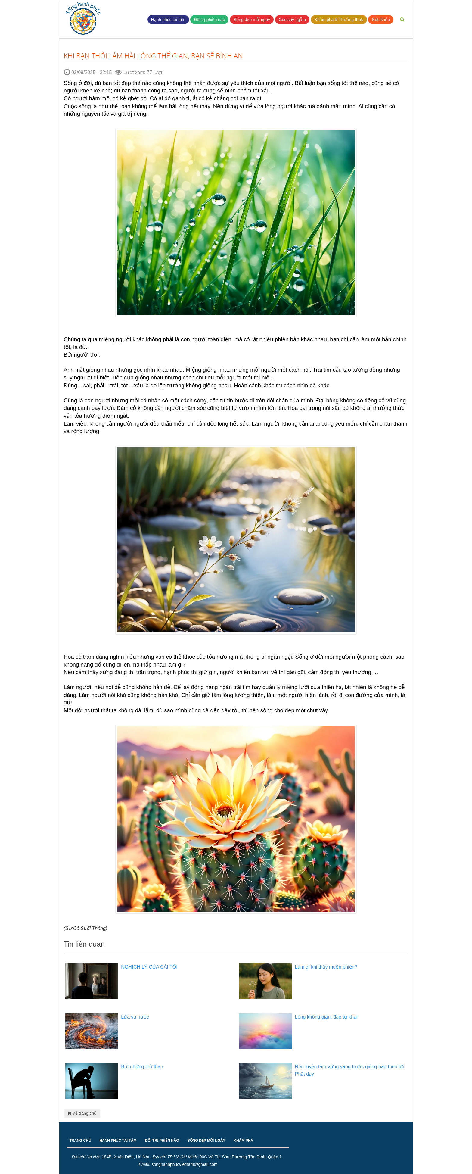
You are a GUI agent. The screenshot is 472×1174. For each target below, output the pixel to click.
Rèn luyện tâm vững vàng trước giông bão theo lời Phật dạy (349, 1070)
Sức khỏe (381, 19)
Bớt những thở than (142, 1066)
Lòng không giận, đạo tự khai (326, 1016)
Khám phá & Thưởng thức (339, 19)
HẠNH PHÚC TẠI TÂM (118, 1140)
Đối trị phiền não (209, 19)
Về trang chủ (82, 1113)
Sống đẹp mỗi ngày (252, 19)
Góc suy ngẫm (292, 19)
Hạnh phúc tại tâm (168, 19)
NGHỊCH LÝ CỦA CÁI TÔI (149, 966)
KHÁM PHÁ (243, 1140)
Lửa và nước (135, 1016)
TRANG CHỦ (80, 1140)
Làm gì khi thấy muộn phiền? (326, 966)
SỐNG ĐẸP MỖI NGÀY (206, 1140)
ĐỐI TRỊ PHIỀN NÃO (162, 1140)
